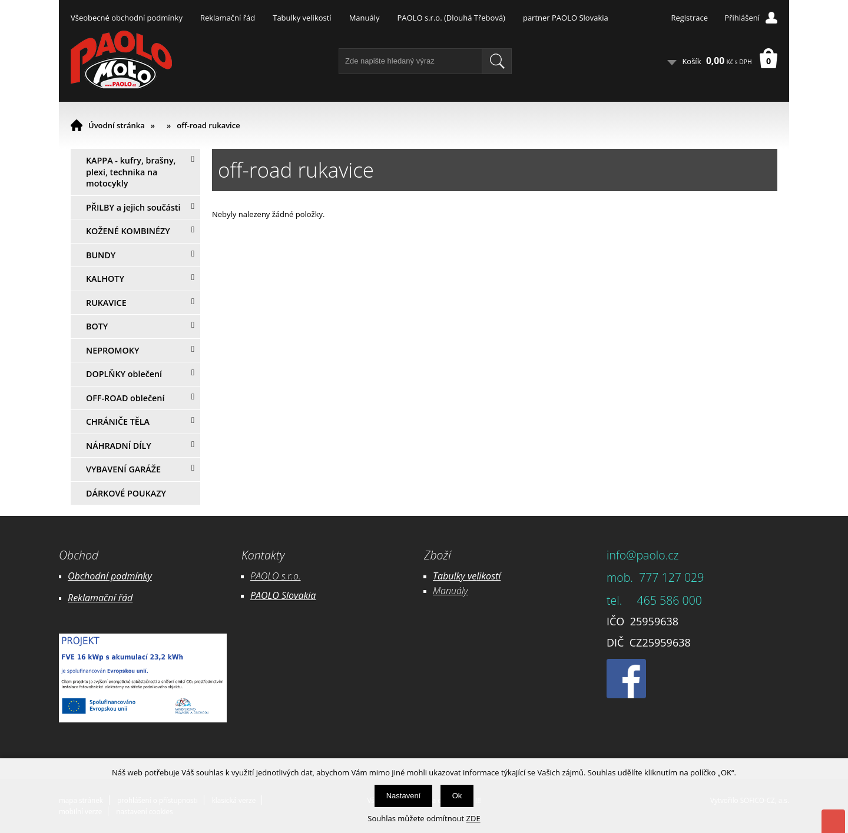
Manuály (364, 17)
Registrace (689, 17)
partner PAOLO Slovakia (565, 17)
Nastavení (403, 795)
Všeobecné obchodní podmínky (127, 17)
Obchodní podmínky (110, 575)
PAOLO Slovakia (283, 595)
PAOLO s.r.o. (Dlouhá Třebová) (451, 17)
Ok (457, 795)
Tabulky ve (454, 575)
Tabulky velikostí (302, 17)
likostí (488, 575)
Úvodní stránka (116, 125)
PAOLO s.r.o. (275, 575)
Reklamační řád (227, 17)
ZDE (473, 818)
